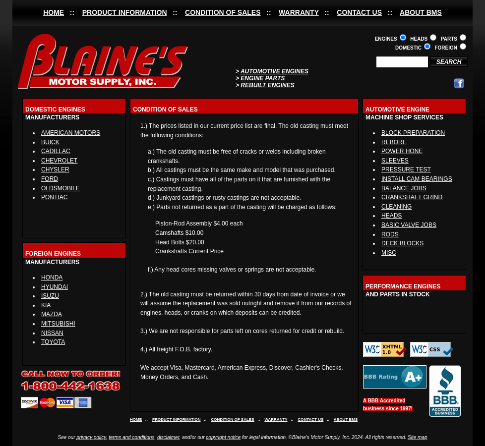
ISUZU (50, 295)
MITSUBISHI (58, 323)
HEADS (391, 215)
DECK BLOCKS (402, 243)
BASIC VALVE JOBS (408, 225)
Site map (417, 437)
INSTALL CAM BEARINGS (416, 178)
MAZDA (51, 314)
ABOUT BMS (421, 12)
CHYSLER (55, 169)
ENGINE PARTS (263, 78)
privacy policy (91, 437)
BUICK (50, 142)
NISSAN (52, 333)
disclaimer (168, 437)
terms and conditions (131, 437)
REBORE (394, 142)
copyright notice (223, 437)
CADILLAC (55, 151)
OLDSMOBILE (60, 188)
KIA (46, 305)
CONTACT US (359, 12)
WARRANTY (299, 12)
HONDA (51, 277)
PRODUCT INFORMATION (124, 12)
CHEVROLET (59, 160)
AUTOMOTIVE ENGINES (274, 71)
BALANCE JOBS (403, 188)
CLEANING (396, 206)
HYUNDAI (54, 286)
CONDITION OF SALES (222, 12)
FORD (49, 178)
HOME (53, 12)
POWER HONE (402, 151)
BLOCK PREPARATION (413, 132)
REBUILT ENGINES (267, 85)
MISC (388, 252)
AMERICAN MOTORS (70, 132)
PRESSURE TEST (406, 169)
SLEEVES (395, 160)
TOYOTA (53, 341)
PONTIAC (54, 197)
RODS (390, 234)
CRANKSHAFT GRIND (411, 197)
